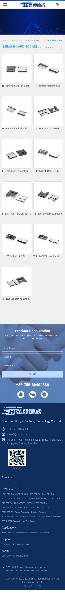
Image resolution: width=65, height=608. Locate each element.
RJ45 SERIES (9, 498)
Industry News (28, 573)
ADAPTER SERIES (33, 512)
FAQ (16, 562)
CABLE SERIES (10, 516)
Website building (31, 589)
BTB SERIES (51, 503)
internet (13, 546)
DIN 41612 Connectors (14, 530)
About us (7, 477)
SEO (8, 585)
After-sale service (30, 562)
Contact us (14, 482)
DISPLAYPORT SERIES (47, 507)
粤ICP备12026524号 (32, 603)
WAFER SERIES (28, 498)
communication (27, 546)
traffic (5, 546)
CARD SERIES (36, 40)
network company (14, 589)
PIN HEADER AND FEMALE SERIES (22, 503)
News (5, 568)
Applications (9, 541)
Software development (35, 585)
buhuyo (44, 589)
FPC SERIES (25, 507)
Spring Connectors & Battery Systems (22, 521)
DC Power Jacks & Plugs (39, 525)
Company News (10, 573)
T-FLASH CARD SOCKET (53, 40)
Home (14, 40)
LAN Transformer (11, 534)
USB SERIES (44, 494)
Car (51, 546)
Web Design (18, 585)
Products (24, 40)
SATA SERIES (28, 516)
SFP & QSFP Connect (40, 530)
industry (6, 550)
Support (6, 557)
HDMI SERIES (10, 494)
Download (7, 562)
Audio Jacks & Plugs (13, 525)
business (42, 546)
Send (32, 374)
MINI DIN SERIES (11, 512)
